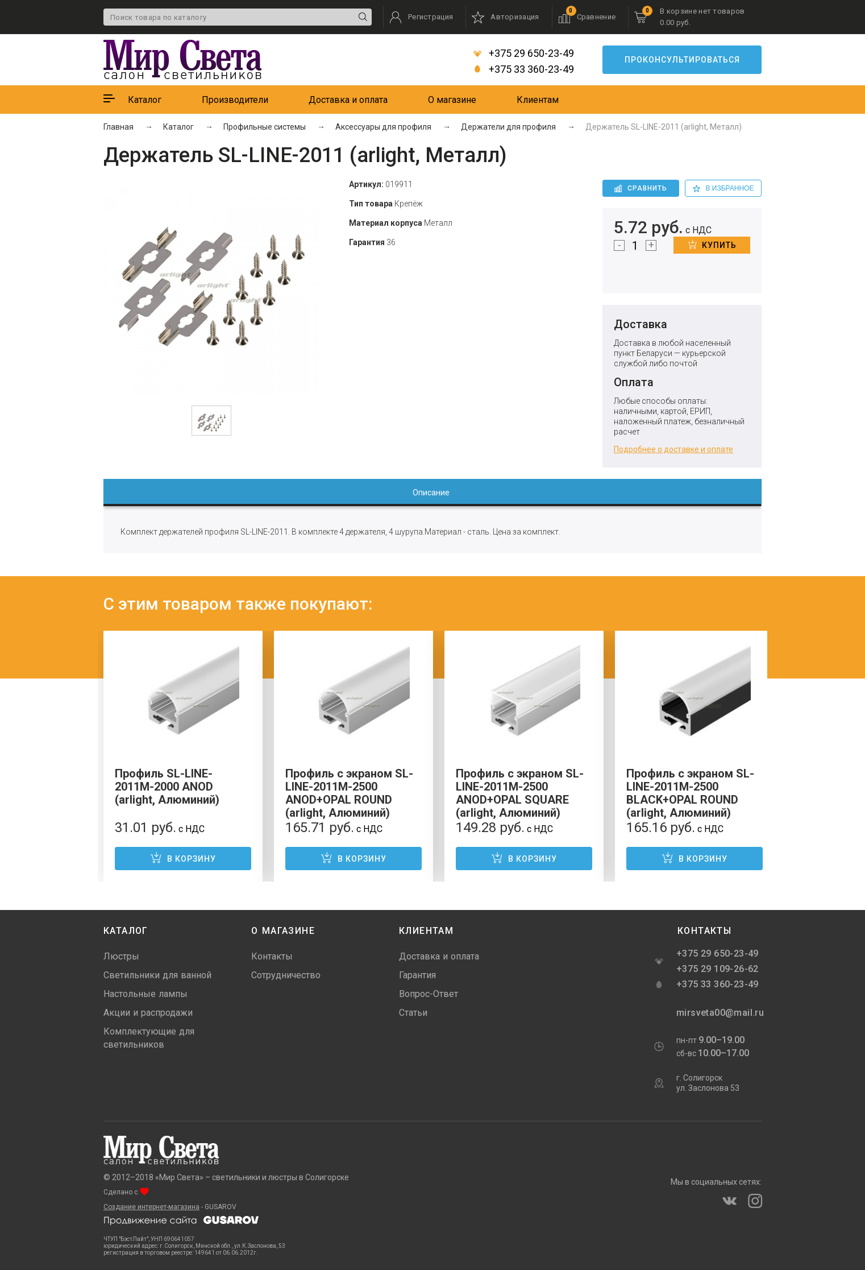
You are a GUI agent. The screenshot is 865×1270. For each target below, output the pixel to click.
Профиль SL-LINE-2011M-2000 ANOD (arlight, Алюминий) (167, 786)
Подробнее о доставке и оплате (673, 449)
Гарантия (417, 975)
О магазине (452, 99)
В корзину (183, 857)
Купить (712, 244)
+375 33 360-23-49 (523, 69)
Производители (235, 99)
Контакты (272, 956)
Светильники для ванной (157, 975)
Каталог (144, 99)
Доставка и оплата (348, 99)
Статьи (413, 1012)
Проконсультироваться (682, 59)
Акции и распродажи (148, 1012)
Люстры (121, 956)
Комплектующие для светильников (148, 1038)
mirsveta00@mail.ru (719, 1012)
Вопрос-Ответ (428, 993)
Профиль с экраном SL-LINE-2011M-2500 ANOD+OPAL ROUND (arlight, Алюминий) (349, 793)
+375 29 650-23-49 (523, 53)
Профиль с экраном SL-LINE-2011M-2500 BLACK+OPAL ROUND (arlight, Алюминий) (690, 793)
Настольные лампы (145, 993)
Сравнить (640, 188)
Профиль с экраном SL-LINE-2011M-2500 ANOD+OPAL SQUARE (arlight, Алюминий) (520, 793)
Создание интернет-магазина (151, 1207)
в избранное (723, 188)
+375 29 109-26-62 (717, 968)
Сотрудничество (286, 975)
